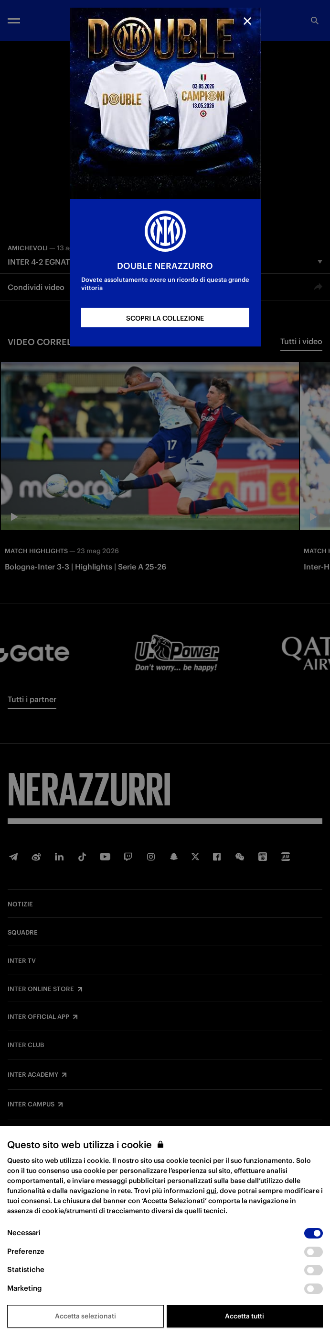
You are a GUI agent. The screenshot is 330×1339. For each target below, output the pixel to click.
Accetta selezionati (85, 1316)
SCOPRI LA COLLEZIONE (165, 318)
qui (211, 1190)
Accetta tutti (244, 1316)
